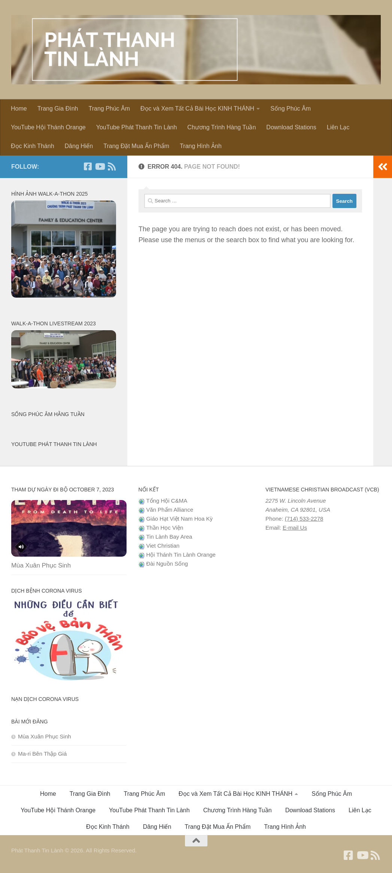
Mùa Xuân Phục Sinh (41, 565)
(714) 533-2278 (304, 518)
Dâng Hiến (79, 146)
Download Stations (291, 127)
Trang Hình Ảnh (201, 146)
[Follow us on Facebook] (87, 166)
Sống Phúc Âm (290, 108)
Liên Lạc (338, 127)
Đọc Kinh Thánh (32, 146)
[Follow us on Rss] (111, 166)
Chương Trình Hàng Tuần (221, 127)
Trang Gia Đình (57, 108)
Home (19, 108)
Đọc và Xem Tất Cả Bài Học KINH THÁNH (197, 108)
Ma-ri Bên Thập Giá (42, 753)
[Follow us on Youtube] (99, 166)
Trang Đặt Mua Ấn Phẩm (136, 146)
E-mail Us (295, 527)
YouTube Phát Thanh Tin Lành (136, 127)
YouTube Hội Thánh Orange (48, 127)
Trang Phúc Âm (109, 108)
